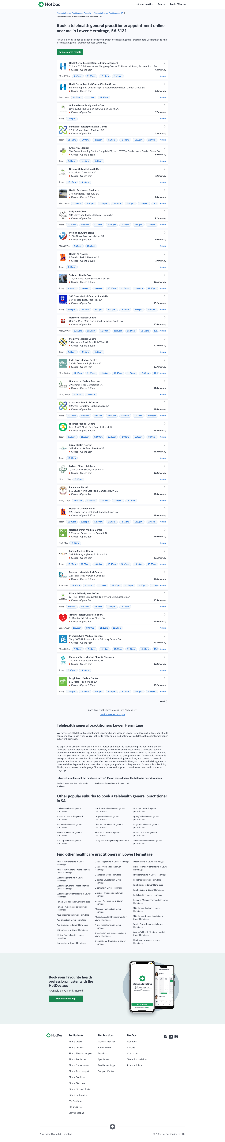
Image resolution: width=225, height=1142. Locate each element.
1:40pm (125, 140)
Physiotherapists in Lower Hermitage (149, 875)
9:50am (71, 607)
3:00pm (143, 204)
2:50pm (130, 204)
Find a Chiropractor (79, 1065)
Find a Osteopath (78, 1083)
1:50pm (77, 204)
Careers (131, 1047)
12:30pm (144, 373)
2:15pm (71, 119)
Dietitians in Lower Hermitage (108, 888)
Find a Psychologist (79, 1071)
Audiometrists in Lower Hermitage (72, 925)
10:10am (72, 182)
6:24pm (125, 310)
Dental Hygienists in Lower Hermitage (112, 862)
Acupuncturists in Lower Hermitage (73, 915)
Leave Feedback (77, 1113)
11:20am (98, 225)
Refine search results (70, 52)
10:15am (112, 288)
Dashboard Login (107, 1065)
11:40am (118, 331)
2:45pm (117, 76)
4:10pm (125, 692)
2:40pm (117, 204)
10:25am (72, 564)
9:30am (77, 246)
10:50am (85, 225)
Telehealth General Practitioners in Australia (74, 13)
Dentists (102, 1053)
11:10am (78, 373)
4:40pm (151, 692)
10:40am (72, 225)
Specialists (103, 1059)
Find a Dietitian (77, 1077)
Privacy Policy (134, 1065)
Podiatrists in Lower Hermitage (147, 880)
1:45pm (85, 161)
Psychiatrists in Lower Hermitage (148, 885)
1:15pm (98, 140)
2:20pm (90, 204)
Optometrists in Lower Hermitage (148, 862)
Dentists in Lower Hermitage (108, 875)
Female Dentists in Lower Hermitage (73, 902)
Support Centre (106, 1071)
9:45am (75, 543)
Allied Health (105, 1047)
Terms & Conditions (137, 1059)
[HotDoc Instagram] (176, 1037)
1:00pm (85, 140)
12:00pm (138, 288)
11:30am (125, 288)
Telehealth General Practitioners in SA (108, 13)
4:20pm (138, 692)
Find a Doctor (76, 1042)
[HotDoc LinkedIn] (170, 1037)
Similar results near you (112, 714)
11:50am (72, 140)
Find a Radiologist (78, 1095)
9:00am (77, 395)
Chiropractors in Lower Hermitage (72, 930)
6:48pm (151, 310)
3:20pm (85, 670)
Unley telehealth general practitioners (112, 841)
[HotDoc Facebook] (165, 1037)
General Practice (106, 1042)
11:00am (112, 416)
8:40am (71, 288)
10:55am (152, 564)
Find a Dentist (76, 1047)
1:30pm (111, 140)
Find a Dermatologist (80, 1089)
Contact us (133, 1053)
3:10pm (85, 182)
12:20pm (112, 225)
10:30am (77, 97)
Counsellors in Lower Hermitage (71, 943)
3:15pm (78, 479)
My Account (75, 1101)
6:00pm (98, 310)
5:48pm (85, 310)
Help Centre (75, 1107)
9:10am (77, 649)
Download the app (65, 998)
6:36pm (138, 310)
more (163, 76)
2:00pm (138, 140)
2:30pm (103, 204)
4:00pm (111, 692)
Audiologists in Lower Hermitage (71, 920)
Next (162, 701)
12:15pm (104, 76)
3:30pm (98, 352)
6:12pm (111, 310)
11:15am (91, 76)
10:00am (98, 288)
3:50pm (98, 692)
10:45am (98, 416)
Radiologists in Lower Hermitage (147, 895)
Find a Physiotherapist (80, 1053)
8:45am (77, 76)
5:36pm (71, 310)
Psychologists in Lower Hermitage (148, 890)
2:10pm (151, 140)
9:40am (85, 288)
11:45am (104, 97)
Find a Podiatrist (77, 1059)
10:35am (98, 564)
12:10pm (144, 331)
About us (132, 1042)
